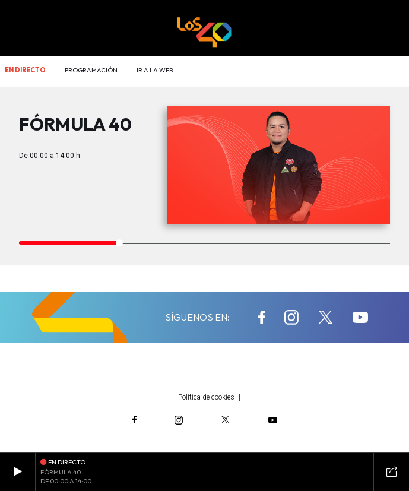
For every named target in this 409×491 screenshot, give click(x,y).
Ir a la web (155, 70)
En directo (25, 70)
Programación (91, 70)
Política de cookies (206, 397)
